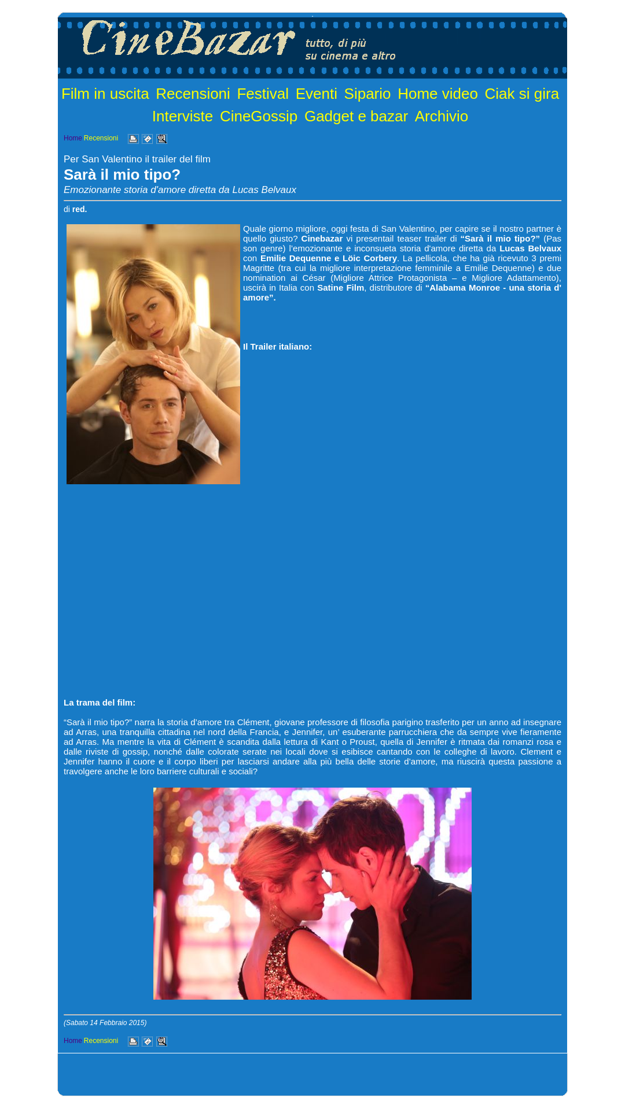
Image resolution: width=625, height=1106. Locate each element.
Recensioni (193, 93)
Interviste (183, 116)
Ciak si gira (522, 93)
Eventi (316, 93)
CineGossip (258, 116)
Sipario (367, 93)
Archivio (441, 116)
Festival (263, 93)
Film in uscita (105, 93)
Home (73, 138)
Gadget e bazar (356, 116)
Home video (438, 93)
